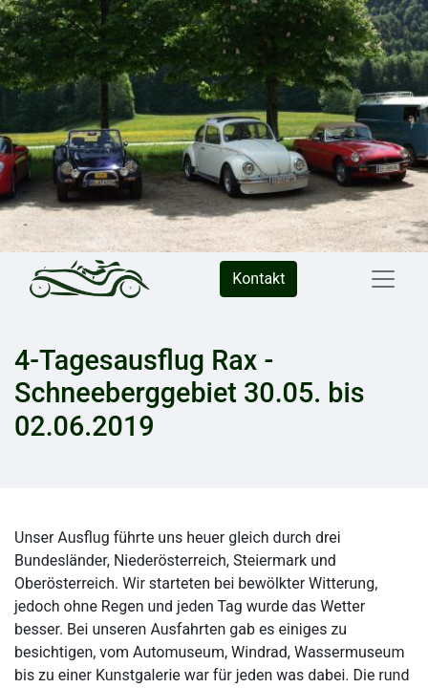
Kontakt (258, 278)
